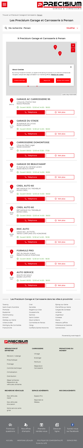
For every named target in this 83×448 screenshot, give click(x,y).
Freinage (10, 364)
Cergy (31, 325)
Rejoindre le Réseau (38, 401)
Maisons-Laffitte (61, 322)
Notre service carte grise (14, 409)
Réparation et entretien (11, 350)
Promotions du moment (66, 350)
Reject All (47, 80)
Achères (58, 312)
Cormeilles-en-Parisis (37, 322)
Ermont (5, 317)
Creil (31, 304)
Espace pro (72, 440)
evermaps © (75, 335)
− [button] (73, 50)
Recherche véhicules (14, 390)
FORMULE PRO (25, 251)
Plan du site (41, 443)
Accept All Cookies (63, 80)
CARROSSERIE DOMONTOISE (33, 142)
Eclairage (37, 358)
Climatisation (12, 372)
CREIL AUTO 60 (25, 186)
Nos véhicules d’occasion (12, 403)
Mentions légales (25, 440)
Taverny (6, 304)
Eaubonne (6, 312)
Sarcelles (32, 307)
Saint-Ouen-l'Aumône (11, 307)
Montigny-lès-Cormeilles (12, 325)
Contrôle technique (14, 368)
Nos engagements (67, 390)
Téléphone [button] (31, 112)
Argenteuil (59, 315)
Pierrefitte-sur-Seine (63, 307)
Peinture (37, 362)
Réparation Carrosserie (38, 367)
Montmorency (8, 315)
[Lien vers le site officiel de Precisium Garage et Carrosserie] (59, 6)
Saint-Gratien (34, 317)
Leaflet (64, 94)
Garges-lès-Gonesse (62, 310)
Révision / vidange (14, 356)
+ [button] (73, 45)
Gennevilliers (60, 328)
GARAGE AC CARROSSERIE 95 (33, 99)
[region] (41, 75)
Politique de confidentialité (50, 440)
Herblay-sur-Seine (9, 320)
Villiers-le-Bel (8, 322)
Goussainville (34, 312)
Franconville (7, 328)
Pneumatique (12, 360)
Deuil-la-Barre (34, 320)
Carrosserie (37, 348)
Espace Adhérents (40, 390)
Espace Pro (38, 396)
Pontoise (6, 310)
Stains (57, 320)
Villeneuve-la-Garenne (63, 325)
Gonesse (58, 317)
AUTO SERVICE (25, 272)
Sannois (32, 315)
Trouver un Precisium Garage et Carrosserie (19, 15)
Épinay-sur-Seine (61, 304)
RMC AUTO (23, 229)
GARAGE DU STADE (27, 121)
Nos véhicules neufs (12, 397)
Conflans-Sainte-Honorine (39, 328)
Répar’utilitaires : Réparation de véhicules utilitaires (14, 382)
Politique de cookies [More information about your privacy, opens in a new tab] (57, 74)
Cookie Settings (19, 80)
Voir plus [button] (60, 112)
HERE (74, 94)
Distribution (11, 376)
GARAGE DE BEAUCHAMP (31, 164)
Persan (39, 15)
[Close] (71, 67)
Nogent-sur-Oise (35, 310)
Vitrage (37, 354)
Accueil (9, 440)
